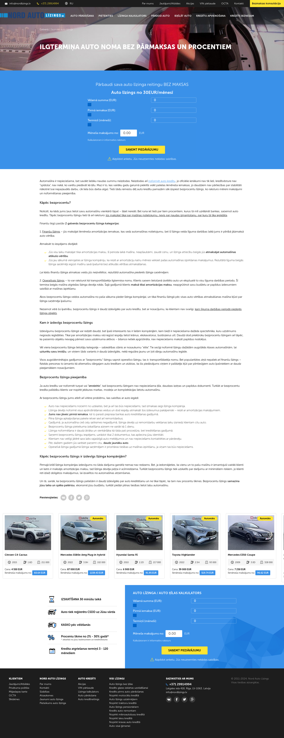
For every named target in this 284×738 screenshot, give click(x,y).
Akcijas (190, 3)
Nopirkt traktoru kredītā (122, 703)
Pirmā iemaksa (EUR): (102, 110)
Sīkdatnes (14, 699)
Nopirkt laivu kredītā (120, 718)
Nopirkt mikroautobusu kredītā (127, 714)
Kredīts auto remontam (122, 710)
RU (69, 3)
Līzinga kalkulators (132, 15)
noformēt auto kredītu (161, 181)
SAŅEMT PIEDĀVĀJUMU (142, 149)
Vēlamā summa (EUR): (102, 100)
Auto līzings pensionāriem (124, 706)
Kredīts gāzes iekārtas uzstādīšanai (128, 687)
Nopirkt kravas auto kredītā (124, 722)
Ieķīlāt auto (182, 15)
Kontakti (239, 3)
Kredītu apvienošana (210, 15)
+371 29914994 (48, 3)
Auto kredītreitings (88, 699)
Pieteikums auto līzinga (53, 703)
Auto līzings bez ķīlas (121, 684)
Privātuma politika (19, 687)
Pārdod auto (160, 15)
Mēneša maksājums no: (103, 133)
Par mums (148, 3)
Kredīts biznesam (242, 15)
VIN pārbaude (208, 3)
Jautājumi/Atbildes (169, 3)
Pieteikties (106, 15)
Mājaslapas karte (18, 691)
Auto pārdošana (82, 15)
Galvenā (44, 29)
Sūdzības (44, 691)
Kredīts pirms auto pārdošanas (126, 691)
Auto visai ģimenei (119, 725)
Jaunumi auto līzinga (51, 699)
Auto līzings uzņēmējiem (123, 699)
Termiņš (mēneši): (99, 120)
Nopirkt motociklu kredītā (124, 695)
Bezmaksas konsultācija (266, 3)
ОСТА (224, 3)
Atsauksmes (46, 695)
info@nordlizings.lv (18, 3)
